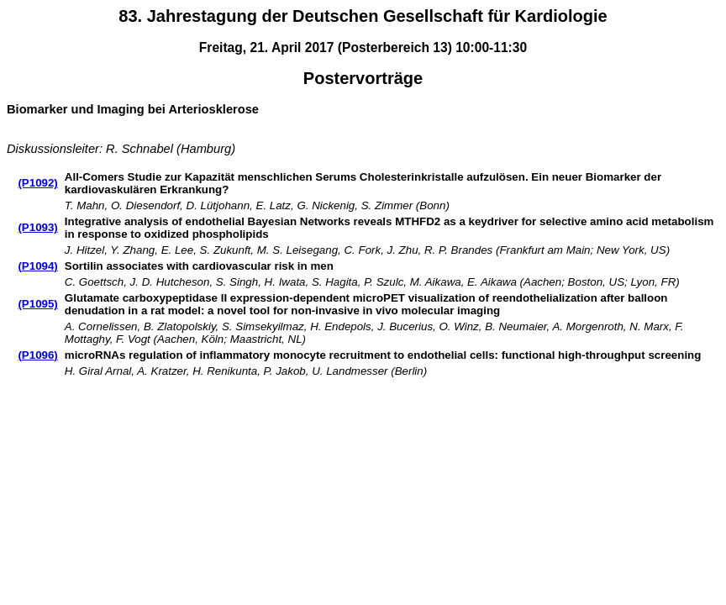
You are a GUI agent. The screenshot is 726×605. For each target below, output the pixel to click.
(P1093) (37, 227)
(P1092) (37, 182)
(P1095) (37, 303)
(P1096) (37, 355)
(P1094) (37, 266)
